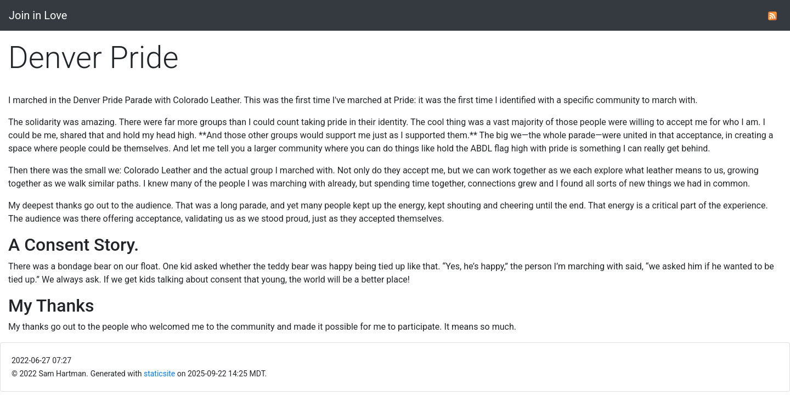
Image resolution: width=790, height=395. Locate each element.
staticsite (159, 373)
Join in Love (38, 15)
